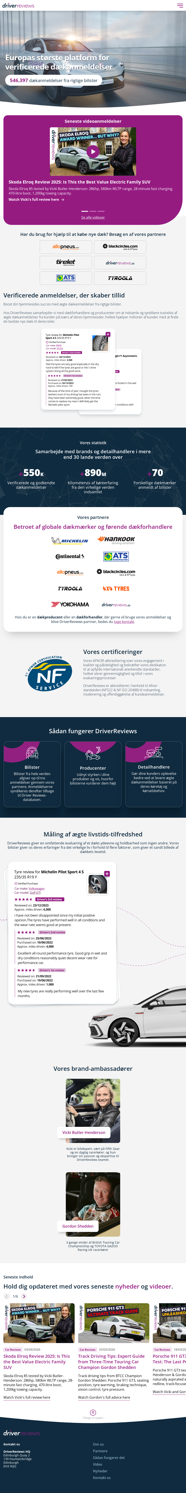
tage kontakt (124, 621)
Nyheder (100, 1471)
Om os (98, 1444)
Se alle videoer (93, 217)
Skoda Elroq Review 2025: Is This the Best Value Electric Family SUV (79, 182)
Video (97, 1464)
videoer (160, 1286)
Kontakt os (102, 1477)
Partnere (100, 1451)
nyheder (127, 1286)
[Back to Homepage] (18, 5)
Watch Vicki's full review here (36, 199)
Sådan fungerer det (109, 1457)
